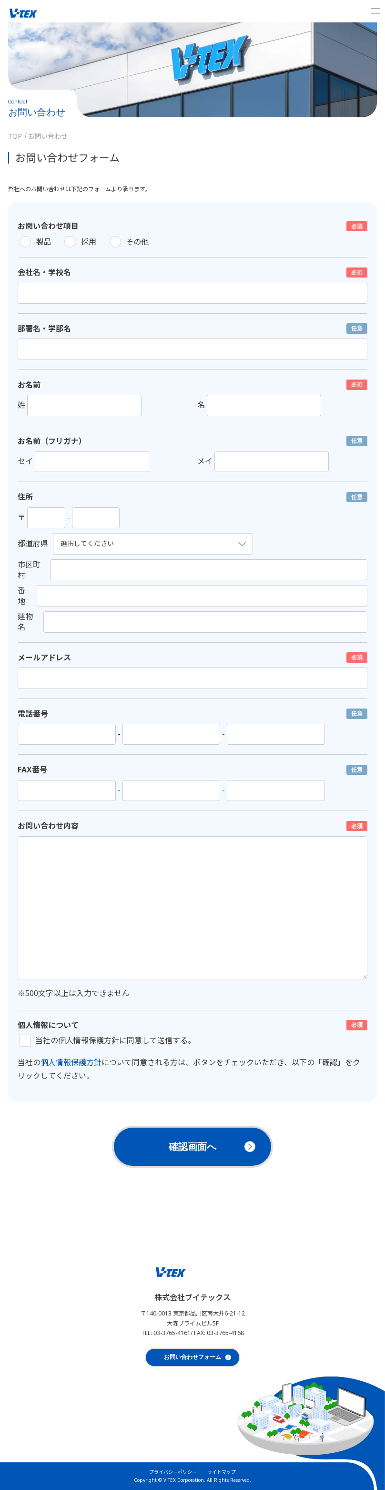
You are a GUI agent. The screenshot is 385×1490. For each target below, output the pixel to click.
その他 (137, 241)
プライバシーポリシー (173, 1472)
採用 (88, 241)
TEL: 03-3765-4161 (166, 1333)
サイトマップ (221, 1472)
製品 (43, 241)
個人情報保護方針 (71, 1062)
